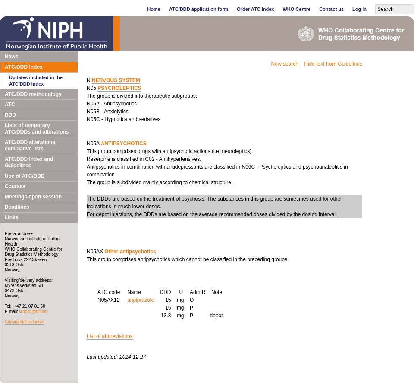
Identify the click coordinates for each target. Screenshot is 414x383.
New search (284, 64)
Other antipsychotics (130, 252)
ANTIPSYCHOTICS (124, 143)
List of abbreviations (110, 336)
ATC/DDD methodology (33, 94)
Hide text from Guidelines (333, 64)
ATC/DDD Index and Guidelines (29, 162)
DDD (10, 115)
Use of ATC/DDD (25, 176)
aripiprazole (140, 300)
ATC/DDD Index (24, 67)
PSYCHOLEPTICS (119, 88)
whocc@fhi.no (33, 311)
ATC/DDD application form (198, 9)
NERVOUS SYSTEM (116, 80)
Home (153, 9)
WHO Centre (296, 9)
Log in (359, 9)
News (11, 57)
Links (11, 217)
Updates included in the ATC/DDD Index (36, 80)
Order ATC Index (255, 9)
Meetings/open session (33, 197)
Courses (15, 186)
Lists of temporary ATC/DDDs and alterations (37, 128)
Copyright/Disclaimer (24, 321)
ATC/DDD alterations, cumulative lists (30, 145)
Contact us (331, 9)
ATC (10, 105)
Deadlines (17, 207)
